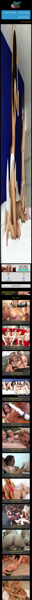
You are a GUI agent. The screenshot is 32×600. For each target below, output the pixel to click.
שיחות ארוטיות (10, 13)
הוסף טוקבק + (16, 286)
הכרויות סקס (24, 17)
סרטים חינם (24, 13)
